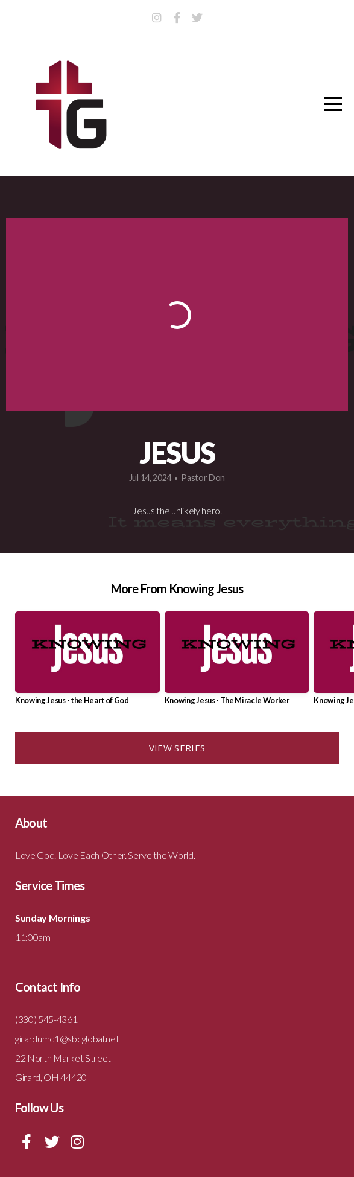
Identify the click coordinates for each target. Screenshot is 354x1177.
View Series (177, 748)
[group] (87, 662)
